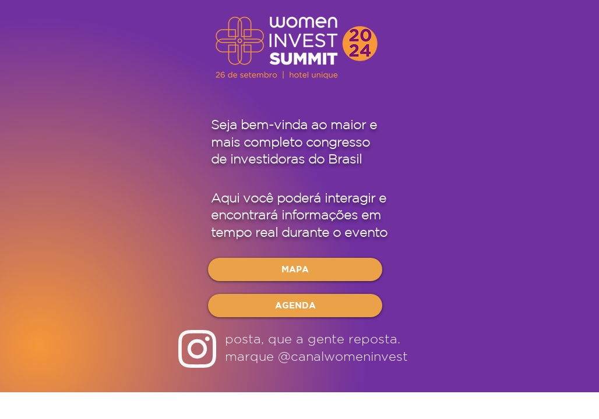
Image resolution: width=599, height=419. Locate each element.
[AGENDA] (295, 305)
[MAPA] (295, 269)
